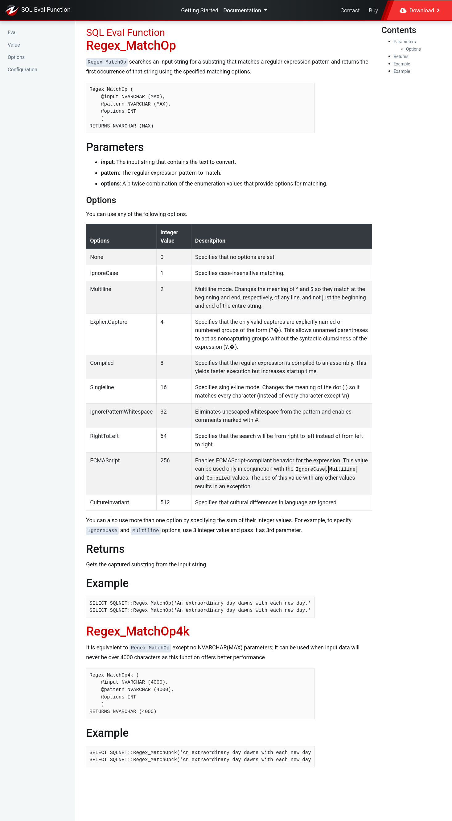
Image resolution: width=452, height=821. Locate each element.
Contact (350, 10)
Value (14, 45)
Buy (373, 10)
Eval (12, 32)
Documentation (242, 10)
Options (16, 57)
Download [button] (420, 10)
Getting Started (199, 10)
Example (402, 63)
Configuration (22, 70)
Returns (401, 56)
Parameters (405, 41)
